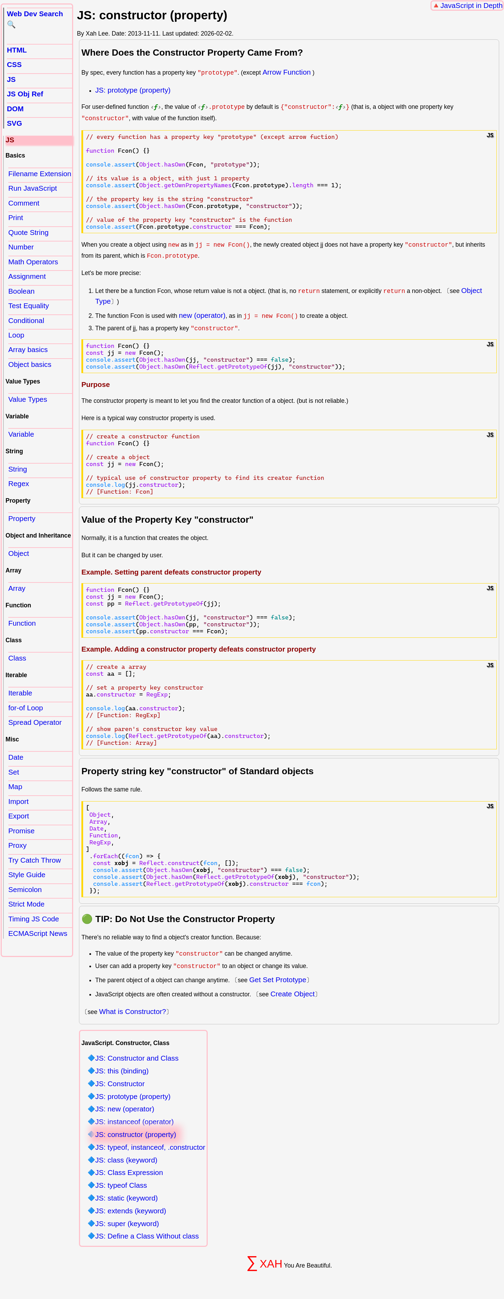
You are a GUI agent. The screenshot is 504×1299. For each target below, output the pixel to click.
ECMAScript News (37, 933)
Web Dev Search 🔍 (35, 19)
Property (22, 518)
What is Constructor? (132, 1011)
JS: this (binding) (122, 1070)
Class (17, 658)
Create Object (292, 993)
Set (13, 772)
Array (17, 588)
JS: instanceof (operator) (134, 1122)
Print (15, 217)
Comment (23, 203)
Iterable (20, 693)
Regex (18, 483)
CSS (14, 64)
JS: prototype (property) (132, 90)
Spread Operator (35, 722)
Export (18, 816)
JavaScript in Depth (472, 5)
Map (15, 786)
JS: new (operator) (124, 1109)
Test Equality (28, 306)
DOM (15, 109)
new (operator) (202, 315)
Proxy (17, 845)
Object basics (29, 364)
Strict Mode (26, 904)
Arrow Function (287, 72)
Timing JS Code (33, 919)
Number (21, 247)
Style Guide (27, 875)
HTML (17, 50)
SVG (14, 123)
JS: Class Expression (129, 1172)
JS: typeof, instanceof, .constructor (150, 1147)
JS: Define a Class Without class (147, 1236)
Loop (16, 335)
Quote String (28, 232)
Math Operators (33, 262)
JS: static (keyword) (126, 1198)
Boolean (21, 291)
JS (11, 79)
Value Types (27, 399)
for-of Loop (25, 708)
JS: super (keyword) (127, 1223)
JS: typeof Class (121, 1185)
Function (22, 623)
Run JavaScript (32, 188)
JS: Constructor (120, 1083)
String (17, 469)
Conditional (26, 320)
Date (15, 757)
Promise (21, 831)
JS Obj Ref (25, 94)
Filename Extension (39, 174)
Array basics (28, 349)
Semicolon (25, 889)
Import (18, 801)
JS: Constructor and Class (137, 1058)
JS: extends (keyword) (130, 1210)
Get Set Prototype (277, 980)
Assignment (27, 276)
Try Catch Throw (34, 860)
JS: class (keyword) (126, 1160)
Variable (21, 434)
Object (18, 553)
